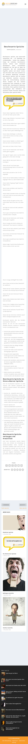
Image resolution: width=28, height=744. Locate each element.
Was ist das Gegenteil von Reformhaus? (12, 728)
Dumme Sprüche (11, 49)
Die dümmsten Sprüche (9, 553)
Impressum (15, 740)
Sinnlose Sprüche (8, 627)
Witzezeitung (15, 738)
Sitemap (14, 742)
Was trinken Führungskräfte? (13, 703)
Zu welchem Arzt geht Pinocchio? (14, 697)
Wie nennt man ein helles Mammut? (15, 709)
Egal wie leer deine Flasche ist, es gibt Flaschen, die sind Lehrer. (15, 716)
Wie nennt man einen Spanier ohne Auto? (15, 680)
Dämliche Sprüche (8, 532)
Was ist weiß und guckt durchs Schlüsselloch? (14, 722)
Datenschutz (22, 740)
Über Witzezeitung (6, 740)
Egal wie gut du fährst (12, 673)
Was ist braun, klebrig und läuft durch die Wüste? (16, 692)
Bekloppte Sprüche (8, 593)
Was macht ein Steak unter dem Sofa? (16, 685)
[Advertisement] (14, 25)
